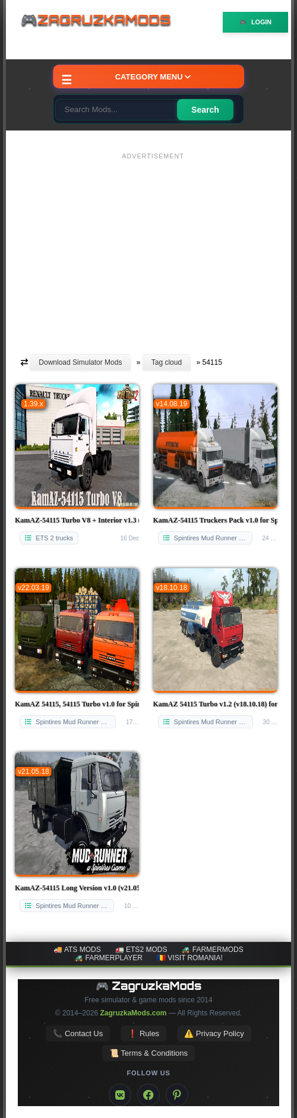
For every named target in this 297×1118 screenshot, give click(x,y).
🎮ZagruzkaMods (100, 21)
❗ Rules (143, 1033)
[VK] (120, 1095)
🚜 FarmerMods (212, 949)
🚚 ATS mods (76, 949)
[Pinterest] (177, 1095)
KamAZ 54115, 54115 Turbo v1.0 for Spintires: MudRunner (77, 704)
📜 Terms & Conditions (148, 1053)
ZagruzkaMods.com (133, 1013)
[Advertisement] (153, 247)
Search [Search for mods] (205, 109)
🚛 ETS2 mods (141, 949)
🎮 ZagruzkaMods (149, 985)
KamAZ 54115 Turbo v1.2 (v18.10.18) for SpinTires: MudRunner (215, 704)
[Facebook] (148, 1095)
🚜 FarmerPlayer (108, 958)
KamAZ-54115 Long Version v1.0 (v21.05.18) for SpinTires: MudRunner (77, 888)
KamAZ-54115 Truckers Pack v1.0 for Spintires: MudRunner (215, 520)
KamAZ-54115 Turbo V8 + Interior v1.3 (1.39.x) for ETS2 (77, 520)
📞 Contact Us (78, 1033)
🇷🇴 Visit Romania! (190, 958)
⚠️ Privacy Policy (214, 1033)
